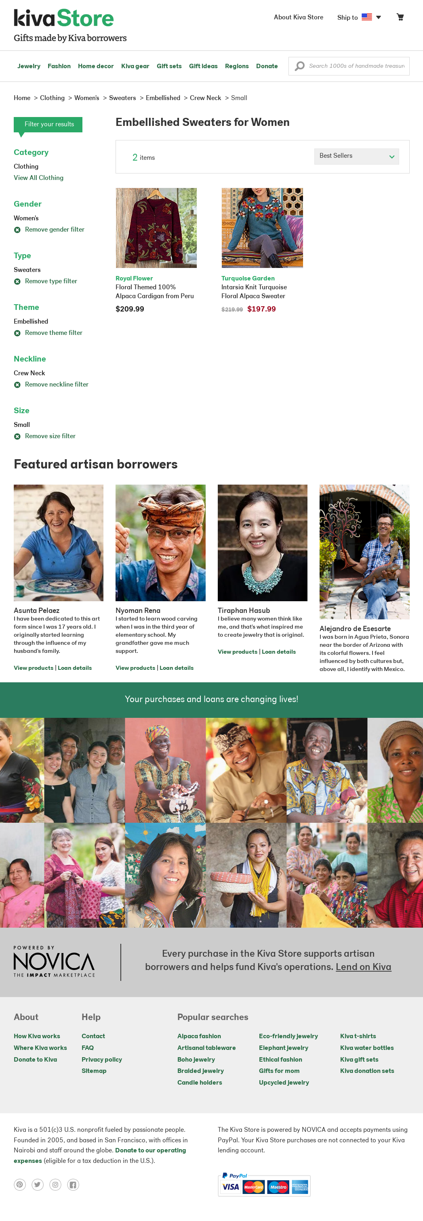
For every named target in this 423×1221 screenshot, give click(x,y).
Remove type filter (45, 281)
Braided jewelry (200, 1071)
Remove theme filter (48, 333)
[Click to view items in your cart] (400, 18)
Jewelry (28, 66)
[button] (300, 68)
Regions (237, 66)
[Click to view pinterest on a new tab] (23, 1184)
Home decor (96, 66)
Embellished (31, 322)
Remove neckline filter (51, 385)
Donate (267, 66)
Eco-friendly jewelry (288, 1036)
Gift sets (169, 66)
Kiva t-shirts (358, 1036)
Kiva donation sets (367, 1071)
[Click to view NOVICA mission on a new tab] (54, 962)
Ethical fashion (280, 1060)
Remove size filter (45, 436)
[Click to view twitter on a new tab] (40, 1184)
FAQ (88, 1048)
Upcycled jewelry (284, 1083)
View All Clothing (38, 178)
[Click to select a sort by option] (356, 156)
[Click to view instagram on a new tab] (58, 1184)
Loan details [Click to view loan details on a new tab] (75, 668)
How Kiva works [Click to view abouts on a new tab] (37, 1036)
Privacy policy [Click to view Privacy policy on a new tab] (102, 1060)
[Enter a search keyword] (349, 66)
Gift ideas (203, 66)
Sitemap (94, 1071)
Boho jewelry (196, 1060)
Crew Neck (29, 373)
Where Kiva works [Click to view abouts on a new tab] (40, 1048)
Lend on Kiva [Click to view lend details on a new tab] (363, 967)
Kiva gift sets (359, 1060)
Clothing (26, 167)
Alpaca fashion (199, 1036)
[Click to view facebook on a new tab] (75, 1184)
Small (22, 425)
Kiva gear (135, 66)
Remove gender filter (49, 230)
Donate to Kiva (35, 1060)
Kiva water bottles (367, 1048)
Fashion (59, 66)
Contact (93, 1036)
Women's (26, 218)
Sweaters (27, 270)
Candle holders (199, 1083)
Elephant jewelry (283, 1048)
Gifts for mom (279, 1071)
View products (33, 668)
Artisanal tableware (206, 1048)
